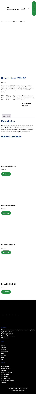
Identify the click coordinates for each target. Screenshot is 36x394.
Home (3, 22)
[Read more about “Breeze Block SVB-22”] (6, 213)
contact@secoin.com (13, 9)
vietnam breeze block (18, 99)
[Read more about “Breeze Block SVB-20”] (6, 291)
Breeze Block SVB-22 (8, 205)
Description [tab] (6, 116)
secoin (21, 97)
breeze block (19, 95)
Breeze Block (9, 22)
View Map (5, 337)
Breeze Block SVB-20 (8, 284)
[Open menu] (5, 8)
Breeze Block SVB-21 (8, 244)
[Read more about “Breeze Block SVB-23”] (6, 174)
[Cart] (28, 8)
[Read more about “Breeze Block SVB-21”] (6, 252)
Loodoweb (21, 390)
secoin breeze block (28, 97)
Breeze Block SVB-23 (8, 166)
